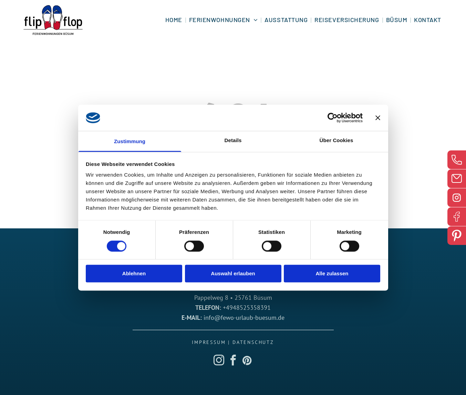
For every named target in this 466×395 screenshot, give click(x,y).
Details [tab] (233, 141)
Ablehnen (134, 274)
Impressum (209, 342)
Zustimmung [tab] (129, 142)
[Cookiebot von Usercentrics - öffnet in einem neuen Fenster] (332, 117)
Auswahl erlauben (233, 274)
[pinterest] (247, 361)
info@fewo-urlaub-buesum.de (244, 318)
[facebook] (233, 361)
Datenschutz (253, 342)
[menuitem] (174, 20)
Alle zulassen (331, 274)
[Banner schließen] (377, 117)
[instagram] (219, 361)
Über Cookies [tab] (336, 141)
